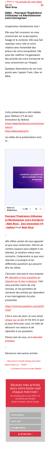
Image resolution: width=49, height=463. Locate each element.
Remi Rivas (28, 227)
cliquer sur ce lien (14, 319)
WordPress (38, 459)
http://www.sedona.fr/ (17, 131)
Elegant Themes (19, 459)
